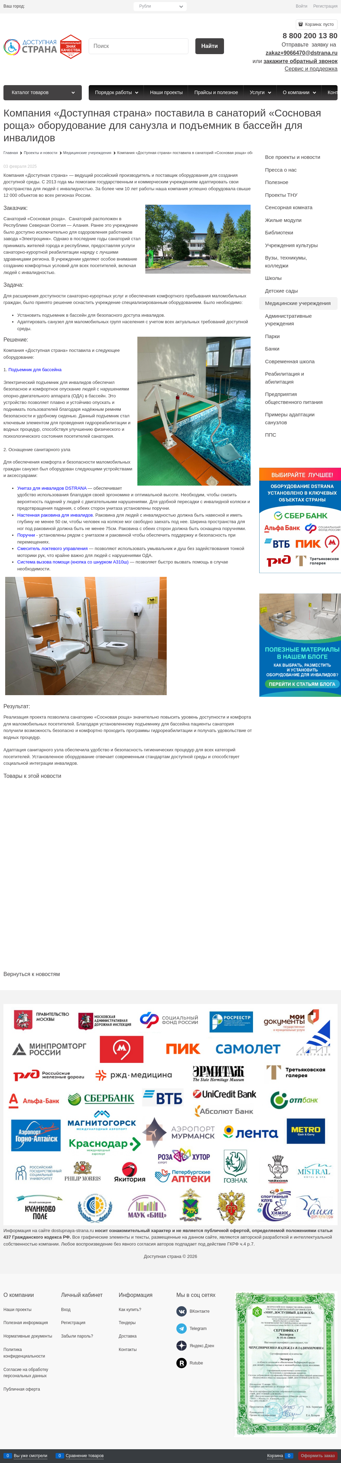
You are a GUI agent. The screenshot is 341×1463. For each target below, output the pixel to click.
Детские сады (281, 291)
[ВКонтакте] (181, 1311)
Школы (273, 278)
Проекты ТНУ (281, 195)
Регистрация (325, 6)
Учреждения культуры (291, 245)
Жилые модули (283, 220)
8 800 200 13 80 (310, 35)
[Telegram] (181, 1328)
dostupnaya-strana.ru (72, 1230)
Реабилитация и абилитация (284, 378)
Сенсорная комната (288, 207)
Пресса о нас (281, 170)
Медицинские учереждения (298, 303)
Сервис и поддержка (311, 69)
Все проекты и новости (292, 157)
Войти (302, 6)
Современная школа (290, 361)
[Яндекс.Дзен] (181, 1346)
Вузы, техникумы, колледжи (286, 261)
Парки (272, 336)
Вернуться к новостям (31, 974)
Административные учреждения (288, 320)
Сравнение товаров (85, 1456)
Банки (272, 349)
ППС (270, 435)
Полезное (276, 182)
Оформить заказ (318, 1455)
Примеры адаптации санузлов (289, 418)
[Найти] (209, 46)
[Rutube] (181, 1363)
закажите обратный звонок (301, 61)
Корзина (275, 1456)
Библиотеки (279, 232)
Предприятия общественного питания (294, 398)
